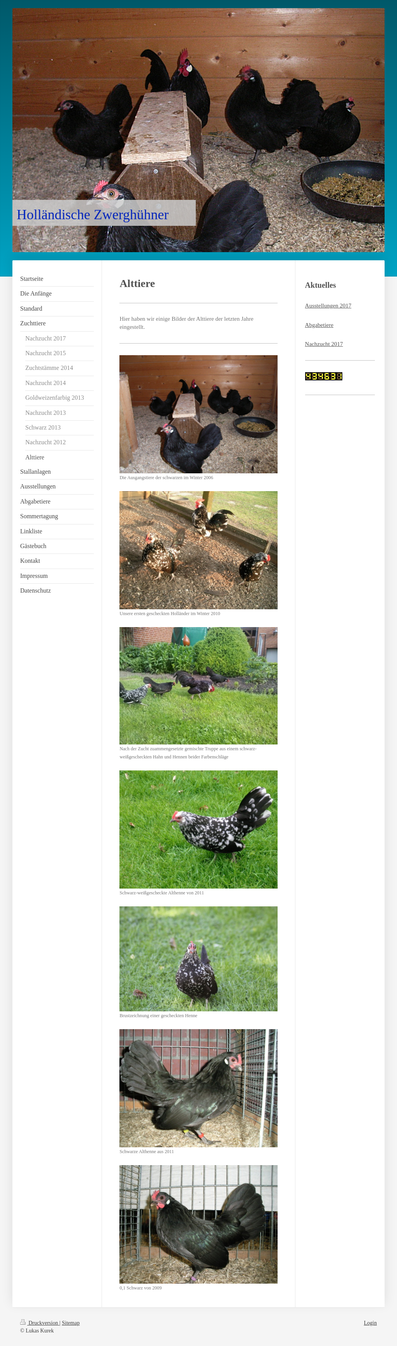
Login (370, 1323)
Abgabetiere (319, 325)
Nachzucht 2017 (324, 344)
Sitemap (71, 1323)
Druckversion (39, 1323)
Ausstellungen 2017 (328, 306)
